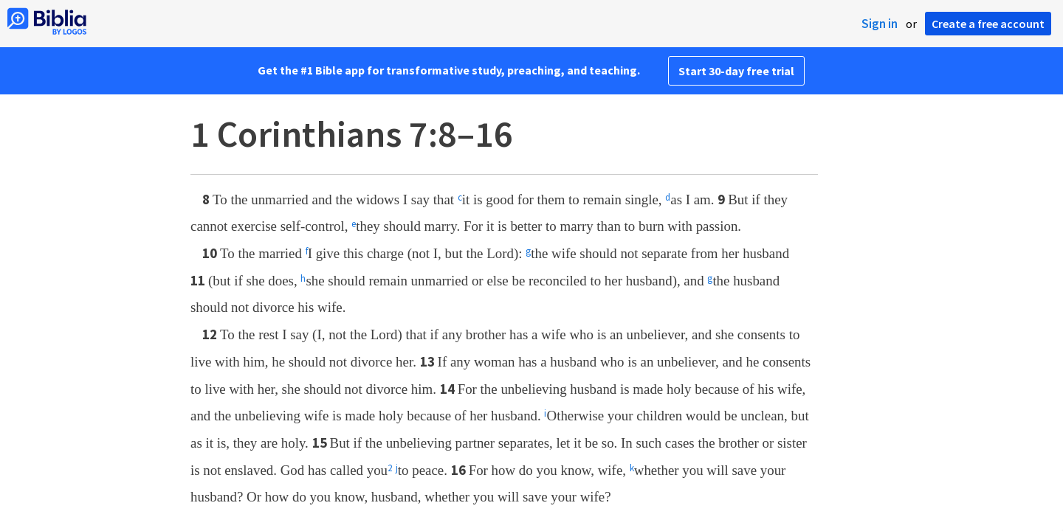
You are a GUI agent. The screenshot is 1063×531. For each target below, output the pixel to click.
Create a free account (988, 23)
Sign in (879, 23)
